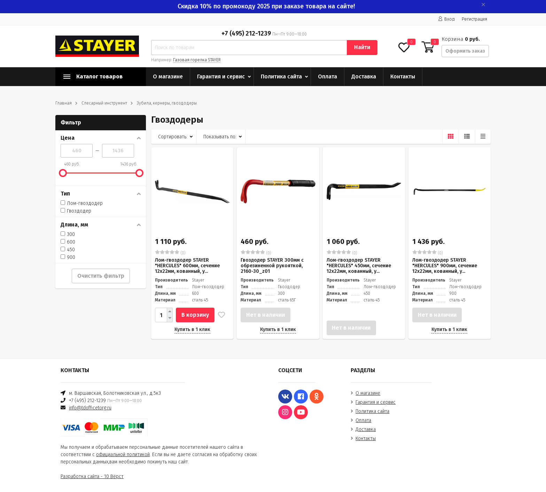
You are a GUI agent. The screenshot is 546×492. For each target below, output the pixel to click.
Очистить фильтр (100, 275)
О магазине (168, 76)
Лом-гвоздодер (82, 203)
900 (68, 257)
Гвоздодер (76, 211)
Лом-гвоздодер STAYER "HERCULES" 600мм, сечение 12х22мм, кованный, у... (187, 265)
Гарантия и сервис (221, 76)
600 (68, 242)
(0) (170, 252)
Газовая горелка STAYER (197, 59)
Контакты (402, 76)
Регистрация (474, 19)
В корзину (195, 315)
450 (68, 250)
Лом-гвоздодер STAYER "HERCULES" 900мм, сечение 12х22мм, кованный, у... (444, 265)
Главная (63, 103)
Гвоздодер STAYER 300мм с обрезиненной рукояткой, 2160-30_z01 (272, 265)
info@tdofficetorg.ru (90, 408)
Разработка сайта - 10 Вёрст (92, 476)
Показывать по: (219, 137)
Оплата (327, 76)
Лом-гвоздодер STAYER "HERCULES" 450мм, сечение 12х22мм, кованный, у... (359, 265)
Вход (446, 19)
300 (68, 234)
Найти (362, 47)
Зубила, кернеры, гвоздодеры (167, 103)
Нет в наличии (265, 315)
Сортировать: (172, 137)
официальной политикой (123, 455)
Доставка (363, 76)
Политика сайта (281, 76)
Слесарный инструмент (104, 103)
